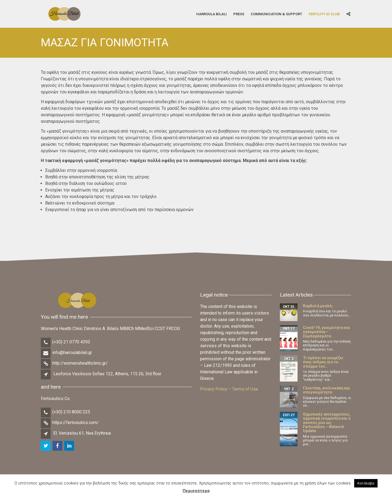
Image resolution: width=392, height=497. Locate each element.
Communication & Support (276, 14)
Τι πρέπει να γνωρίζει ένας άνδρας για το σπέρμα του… (323, 362)
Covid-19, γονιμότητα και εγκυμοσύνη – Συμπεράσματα (326, 331)
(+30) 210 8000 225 (71, 411)
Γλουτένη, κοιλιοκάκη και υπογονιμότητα (326, 390)
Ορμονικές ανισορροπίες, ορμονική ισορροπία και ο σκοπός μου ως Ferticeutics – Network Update (327, 422)
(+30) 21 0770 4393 (71, 341)
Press (238, 14)
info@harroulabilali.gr (72, 352)
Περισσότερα (196, 490)
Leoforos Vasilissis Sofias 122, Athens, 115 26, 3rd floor (107, 373)
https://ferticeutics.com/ (75, 422)
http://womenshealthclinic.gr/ (80, 363)
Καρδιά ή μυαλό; (318, 306)
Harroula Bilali (211, 14)
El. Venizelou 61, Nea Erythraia (82, 433)
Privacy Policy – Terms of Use (229, 389)
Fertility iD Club (324, 14)
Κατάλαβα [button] (365, 483)
